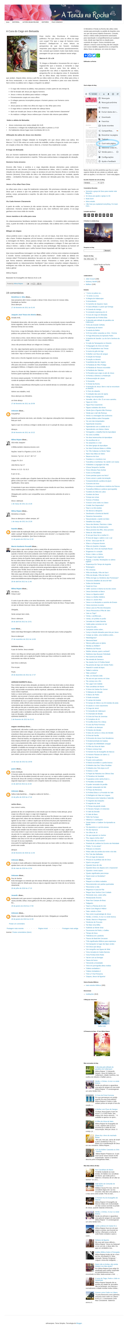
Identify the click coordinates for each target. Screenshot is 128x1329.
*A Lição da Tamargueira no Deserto (99, 343)
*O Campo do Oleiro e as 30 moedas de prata (102, 703)
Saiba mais (102, 1026)
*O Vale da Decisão (93, 812)
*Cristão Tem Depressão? (95, 505)
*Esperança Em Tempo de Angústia (98, 564)
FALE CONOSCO (57, 22)
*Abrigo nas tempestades (95, 397)
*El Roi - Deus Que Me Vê (95, 541)
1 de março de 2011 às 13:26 (21, 504)
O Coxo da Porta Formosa (104, 1095)
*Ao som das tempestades (95, 421)
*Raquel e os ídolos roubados (96, 881)
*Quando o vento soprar (94, 870)
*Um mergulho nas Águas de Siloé (98, 949)
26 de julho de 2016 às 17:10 (21, 888)
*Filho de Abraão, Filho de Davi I (97, 572)
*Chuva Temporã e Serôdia (95, 467)
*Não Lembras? (91, 673)
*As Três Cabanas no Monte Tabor (98, 451)
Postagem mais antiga (70, 928)
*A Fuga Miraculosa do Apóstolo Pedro (99, 336)
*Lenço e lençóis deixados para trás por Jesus (102, 632)
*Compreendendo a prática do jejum (98, 481)
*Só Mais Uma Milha (93, 925)
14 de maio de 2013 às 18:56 (21, 762)
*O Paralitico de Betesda (94, 782)
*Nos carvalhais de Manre (95, 687)
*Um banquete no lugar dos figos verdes (100, 944)
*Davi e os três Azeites (94, 508)
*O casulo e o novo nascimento (97, 706)
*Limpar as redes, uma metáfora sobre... (100, 635)
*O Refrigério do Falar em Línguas (98, 795)
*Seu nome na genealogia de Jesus (98, 914)
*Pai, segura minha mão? (95, 838)
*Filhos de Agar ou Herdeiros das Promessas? (102, 578)
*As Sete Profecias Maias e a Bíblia (98, 448)
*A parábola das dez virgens (96, 362)
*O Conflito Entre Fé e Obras (96, 722)
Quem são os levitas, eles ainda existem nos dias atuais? (106, 1265)
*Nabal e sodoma (92, 670)
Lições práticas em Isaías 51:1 (106, 1226)
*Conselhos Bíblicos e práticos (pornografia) (101, 489)
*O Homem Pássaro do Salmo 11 (97, 754)
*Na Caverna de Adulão (94, 657)
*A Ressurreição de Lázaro (95, 378)
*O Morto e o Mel (92, 771)
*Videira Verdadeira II (93, 971)
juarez (13, 769)
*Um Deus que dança (93, 947)
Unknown (15, 411)
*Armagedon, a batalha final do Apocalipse (101, 432)
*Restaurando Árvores (94, 898)
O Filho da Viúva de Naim (104, 1121)
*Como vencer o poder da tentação (98, 478)
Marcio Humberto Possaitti (21, 546)
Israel (13, 629)
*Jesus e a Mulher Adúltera (95, 597)
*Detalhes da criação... (94, 522)
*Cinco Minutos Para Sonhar (96, 470)
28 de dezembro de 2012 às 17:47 (23, 675)
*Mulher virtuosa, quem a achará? (98, 651)
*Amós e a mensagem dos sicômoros (99, 416)
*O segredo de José (93, 803)
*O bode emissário (92, 697)
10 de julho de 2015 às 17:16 (21, 797)
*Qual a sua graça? (93, 862)
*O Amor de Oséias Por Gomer (97, 689)
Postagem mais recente (15, 928)
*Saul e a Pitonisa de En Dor (96, 906)
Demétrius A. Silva (18, 297)
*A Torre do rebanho (93, 391)
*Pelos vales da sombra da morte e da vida (101, 852)
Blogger (79, 1323)
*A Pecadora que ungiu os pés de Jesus (100, 373)
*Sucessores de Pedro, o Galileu (97, 930)
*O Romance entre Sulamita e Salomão (100, 798)
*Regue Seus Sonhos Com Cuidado (98, 892)
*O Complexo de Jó (93, 719)
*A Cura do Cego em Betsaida (96, 315)
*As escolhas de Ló (93, 440)
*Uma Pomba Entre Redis (95, 955)
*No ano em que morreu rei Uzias (98, 678)
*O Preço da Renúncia (94, 790)
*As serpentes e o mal (93, 443)
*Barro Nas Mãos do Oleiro (95, 454)
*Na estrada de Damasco (95, 659)
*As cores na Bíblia (92, 435)
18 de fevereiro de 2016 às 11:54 (23, 853)
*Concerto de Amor (92, 483)
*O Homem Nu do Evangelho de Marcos (100, 752)
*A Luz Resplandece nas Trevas (97, 348)
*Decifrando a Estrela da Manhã (97, 513)
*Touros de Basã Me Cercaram (97, 938)
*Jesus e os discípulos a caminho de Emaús (101, 602)
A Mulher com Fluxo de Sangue (106, 1109)
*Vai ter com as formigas (94, 957)
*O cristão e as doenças (94, 727)
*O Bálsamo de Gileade (94, 692)
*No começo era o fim (93, 681)
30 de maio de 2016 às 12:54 (21, 868)
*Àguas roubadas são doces (96, 407)
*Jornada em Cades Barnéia (96, 621)
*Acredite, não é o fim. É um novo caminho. (101, 399)
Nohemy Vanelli (91, 281)
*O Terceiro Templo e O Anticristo (97, 809)
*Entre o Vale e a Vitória (94, 554)
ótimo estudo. (90, 201)
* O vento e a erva (92, 296)
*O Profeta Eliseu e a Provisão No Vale (99, 792)
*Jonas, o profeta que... (94, 616)
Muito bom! (90, 199)
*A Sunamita (90, 381)
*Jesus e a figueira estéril (95, 594)
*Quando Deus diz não (94, 865)
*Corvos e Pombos (92, 500)
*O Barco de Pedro (92, 695)
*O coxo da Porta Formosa (95, 725)
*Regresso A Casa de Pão (95, 890)
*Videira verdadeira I (93, 968)
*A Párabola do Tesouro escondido (98, 367)
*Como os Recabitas (93, 473)
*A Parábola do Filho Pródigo (96, 365)
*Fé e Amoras (91, 570)
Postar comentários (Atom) (21, 932)
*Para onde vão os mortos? (95, 841)
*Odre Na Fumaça (92, 817)
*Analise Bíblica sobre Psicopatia (97, 418)
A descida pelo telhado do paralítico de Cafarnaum (104, 1068)
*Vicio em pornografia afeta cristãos (98, 966)
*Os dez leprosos (92, 830)
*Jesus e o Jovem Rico (94, 600)
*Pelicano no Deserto (93, 849)
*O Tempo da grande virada (95, 806)
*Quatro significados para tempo (97, 873)
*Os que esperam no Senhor (96, 835)
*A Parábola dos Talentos (95, 370)
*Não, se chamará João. (94, 676)
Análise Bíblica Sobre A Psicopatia (107, 1252)
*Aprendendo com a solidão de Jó (98, 427)
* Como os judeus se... (94, 293)
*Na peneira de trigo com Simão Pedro (99, 665)
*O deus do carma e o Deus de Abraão (99, 733)
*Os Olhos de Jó (91, 832)
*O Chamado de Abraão (94, 714)
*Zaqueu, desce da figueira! (95, 976)
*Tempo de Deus (92, 933)
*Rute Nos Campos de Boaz (96, 900)
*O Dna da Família (92, 735)
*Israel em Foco (91, 586)
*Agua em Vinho (91, 402)
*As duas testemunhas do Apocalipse (99, 437)
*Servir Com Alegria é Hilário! (96, 908)
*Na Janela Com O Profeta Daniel (98, 662)
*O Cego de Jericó (92, 708)
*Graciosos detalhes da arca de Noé (99, 581)
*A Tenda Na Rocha (93, 384)
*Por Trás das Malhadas (94, 854)
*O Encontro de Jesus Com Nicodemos (100, 738)
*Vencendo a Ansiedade (94, 963)
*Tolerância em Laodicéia (95, 936)
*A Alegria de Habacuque (95, 298)
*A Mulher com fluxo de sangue (97, 354)
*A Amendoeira (91, 301)
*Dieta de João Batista (94, 532)
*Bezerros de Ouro (92, 456)
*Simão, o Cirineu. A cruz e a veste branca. (101, 917)
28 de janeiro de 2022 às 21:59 (22, 919)
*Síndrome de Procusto (94, 922)
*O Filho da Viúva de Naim (95, 746)
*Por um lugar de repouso (95, 857)
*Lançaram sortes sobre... (95, 629)
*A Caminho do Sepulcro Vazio (97, 304)
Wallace (88, 284)
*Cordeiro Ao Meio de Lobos (96, 492)
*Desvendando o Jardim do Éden (97, 519)
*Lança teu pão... (92, 627)
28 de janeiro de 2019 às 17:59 (22, 906)
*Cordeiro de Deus (92, 494)
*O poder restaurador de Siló (96, 787)
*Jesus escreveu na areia (95, 605)
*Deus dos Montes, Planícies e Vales (99, 524)
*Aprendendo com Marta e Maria (97, 429)
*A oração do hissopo (93, 357)
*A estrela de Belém (93, 330)
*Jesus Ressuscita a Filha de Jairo (98, 610)
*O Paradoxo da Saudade (95, 776)
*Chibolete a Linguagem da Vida (97, 465)
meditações (90, 994)
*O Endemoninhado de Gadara (97, 741)
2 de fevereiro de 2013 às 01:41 (22, 719)
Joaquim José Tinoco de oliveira (23, 315)
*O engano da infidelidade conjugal (98, 744)
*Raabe (88, 879)
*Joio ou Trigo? (91, 613)
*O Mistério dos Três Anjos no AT (97, 768)
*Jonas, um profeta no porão (96, 619)
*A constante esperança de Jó (96, 312)
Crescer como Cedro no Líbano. (106, 1292)
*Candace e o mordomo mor (96, 459)
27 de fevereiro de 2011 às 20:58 (23, 403)
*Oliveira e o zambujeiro (94, 820)
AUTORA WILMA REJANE (31, 22)
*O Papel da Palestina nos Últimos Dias (100, 774)
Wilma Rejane (16, 440)
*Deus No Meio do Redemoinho (97, 527)
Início (7, 22)
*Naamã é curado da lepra (95, 667)
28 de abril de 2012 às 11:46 (21, 581)
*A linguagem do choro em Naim (97, 346)
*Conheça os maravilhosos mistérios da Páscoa (103, 486)
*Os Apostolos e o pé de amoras (97, 827)
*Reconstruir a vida (92, 887)
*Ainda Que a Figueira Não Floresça (99, 410)
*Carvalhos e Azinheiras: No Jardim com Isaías (102, 462)
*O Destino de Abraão (93, 730)
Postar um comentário (17, 924)
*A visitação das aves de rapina (97, 394)
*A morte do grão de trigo (95, 351)
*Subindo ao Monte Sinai (94, 928)
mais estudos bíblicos (93, 985)
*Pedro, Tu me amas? (93, 846)
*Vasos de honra (91, 960)
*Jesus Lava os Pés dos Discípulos (98, 608)
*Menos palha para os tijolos (96, 643)
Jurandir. (14, 895)
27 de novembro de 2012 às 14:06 (23, 639)
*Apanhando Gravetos (94, 424)
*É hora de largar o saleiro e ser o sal (99, 538)
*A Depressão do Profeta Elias (96, 317)
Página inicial (43, 928)
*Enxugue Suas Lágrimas (95, 557)
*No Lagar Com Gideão (94, 684)
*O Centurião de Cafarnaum (96, 711)
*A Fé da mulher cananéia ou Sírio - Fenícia (101, 333)
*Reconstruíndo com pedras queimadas (100, 884)
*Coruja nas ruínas (92, 497)
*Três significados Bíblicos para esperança (101, 941)
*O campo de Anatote (93, 700)
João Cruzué (90, 279)
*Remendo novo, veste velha (96, 895)
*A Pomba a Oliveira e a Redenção (98, 376)
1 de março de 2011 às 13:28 (21, 521)
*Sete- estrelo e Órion (93, 911)
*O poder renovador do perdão (97, 784)
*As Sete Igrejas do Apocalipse (97, 445)
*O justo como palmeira (94, 760)
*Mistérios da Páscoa (93, 648)
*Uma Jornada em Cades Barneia (98, 952)
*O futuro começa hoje (94, 749)
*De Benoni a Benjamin (94, 511)
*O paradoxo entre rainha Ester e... (98, 779)
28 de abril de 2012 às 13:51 (21, 622)
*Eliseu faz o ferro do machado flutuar (99, 549)
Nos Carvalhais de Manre (104, 1170)
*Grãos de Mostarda (93, 583)
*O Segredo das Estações (95, 801)
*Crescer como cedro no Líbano (97, 503)
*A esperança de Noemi (94, 328)
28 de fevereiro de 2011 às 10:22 (23, 432)
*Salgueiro (89, 903)
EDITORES (45, 22)
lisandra (14, 529)
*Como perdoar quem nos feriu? (97, 475)
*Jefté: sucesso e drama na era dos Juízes (101, 589)
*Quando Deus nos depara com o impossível (102, 868)
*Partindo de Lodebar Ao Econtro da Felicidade (102, 843)
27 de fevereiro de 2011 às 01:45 (23, 307)
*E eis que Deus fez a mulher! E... (98, 535)
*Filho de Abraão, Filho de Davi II (97, 575)
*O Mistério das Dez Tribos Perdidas (99, 765)
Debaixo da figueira (102, 1240)
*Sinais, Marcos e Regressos (96, 919)
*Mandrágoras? (91, 638)
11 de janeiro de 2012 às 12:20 (22, 539)
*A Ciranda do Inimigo (93, 309)
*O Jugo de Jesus (92, 757)
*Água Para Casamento (94, 405)
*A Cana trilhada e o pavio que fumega (99, 307)
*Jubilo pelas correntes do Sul (96, 624)
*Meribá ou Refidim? (93, 646)
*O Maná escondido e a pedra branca (99, 763)
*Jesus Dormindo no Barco (95, 591)
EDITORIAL (16, 22)
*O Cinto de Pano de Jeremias (96, 716)
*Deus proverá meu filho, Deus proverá (99, 530)
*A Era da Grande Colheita (95, 325)
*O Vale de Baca (91, 814)
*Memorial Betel (91, 640)
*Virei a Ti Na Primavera (94, 974)
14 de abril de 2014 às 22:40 (21, 784)
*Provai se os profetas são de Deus (98, 860)
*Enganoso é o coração (94, 551)
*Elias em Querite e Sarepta (96, 546)
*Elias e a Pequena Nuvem (95, 543)
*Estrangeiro (90, 567)
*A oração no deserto (93, 359)
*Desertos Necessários (94, 516)
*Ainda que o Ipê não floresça (96, 413)
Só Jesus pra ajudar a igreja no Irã (98, 196)
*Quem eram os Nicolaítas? (95, 876)
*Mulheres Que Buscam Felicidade (98, 654)
